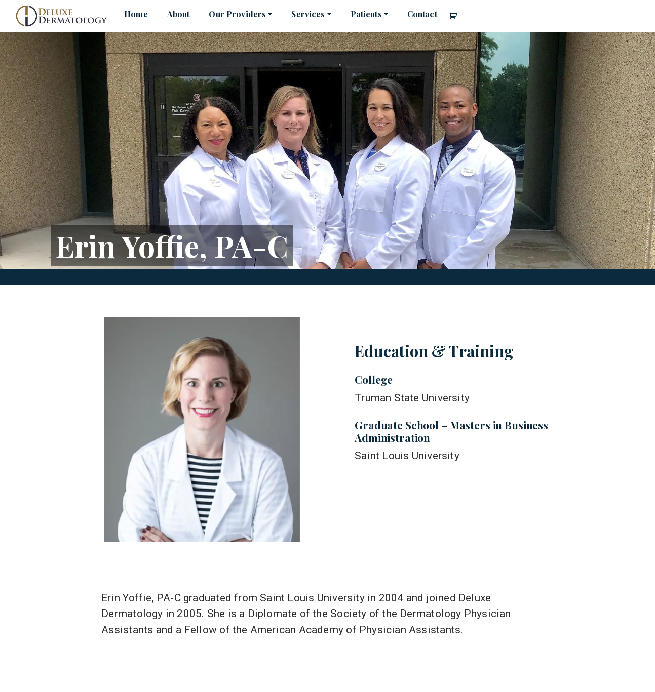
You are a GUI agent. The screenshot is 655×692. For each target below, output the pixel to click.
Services (308, 14)
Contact (422, 14)
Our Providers (237, 14)
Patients (366, 14)
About (178, 14)
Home (136, 14)
